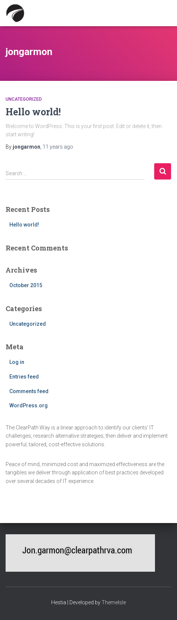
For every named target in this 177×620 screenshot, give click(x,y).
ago (58, 147)
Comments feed (29, 391)
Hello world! (33, 112)
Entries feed (24, 377)
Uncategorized (24, 99)
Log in (16, 362)
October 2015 (25, 285)
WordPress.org (28, 405)
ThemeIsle (114, 602)
